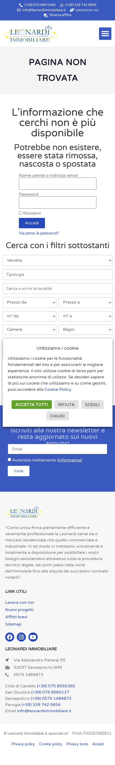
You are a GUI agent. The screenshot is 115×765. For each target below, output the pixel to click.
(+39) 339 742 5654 (40, 704)
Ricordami (30, 213)
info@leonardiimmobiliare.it (44, 710)
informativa (69, 460)
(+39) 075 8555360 (56, 686)
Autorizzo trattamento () (47, 460)
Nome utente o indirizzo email (48, 175)
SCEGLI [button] (92, 404)
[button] (105, 33)
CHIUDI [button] (57, 416)
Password (28, 194)
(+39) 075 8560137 (50, 692)
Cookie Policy (57, 389)
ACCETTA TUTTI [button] (31, 404)
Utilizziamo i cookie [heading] (57, 348)
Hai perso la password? (39, 233)
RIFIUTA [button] (66, 404)
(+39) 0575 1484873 (51, 698)
